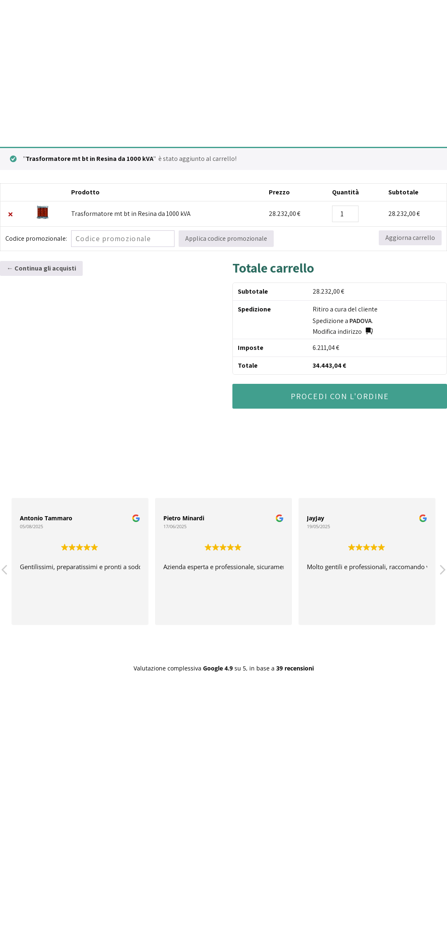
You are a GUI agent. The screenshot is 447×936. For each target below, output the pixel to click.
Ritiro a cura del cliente (345, 309)
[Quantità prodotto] (345, 214)
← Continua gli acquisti (41, 268)
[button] (442, 572)
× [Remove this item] (10, 214)
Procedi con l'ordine (340, 396)
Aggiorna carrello (410, 237)
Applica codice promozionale (226, 238)
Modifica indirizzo (337, 331)
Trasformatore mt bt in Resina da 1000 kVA (131, 213)
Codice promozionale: (36, 238)
